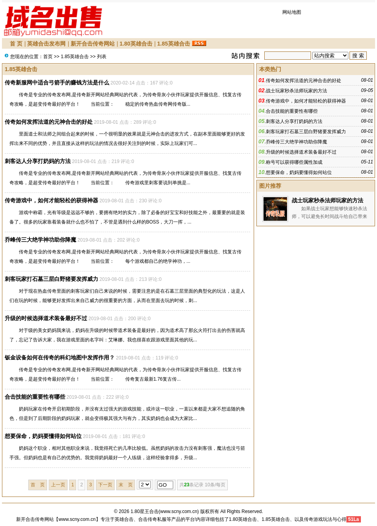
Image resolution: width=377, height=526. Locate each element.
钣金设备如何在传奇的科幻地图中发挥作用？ (60, 357)
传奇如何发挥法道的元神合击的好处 (49, 122)
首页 (48, 56)
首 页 (16, 43)
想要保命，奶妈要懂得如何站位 (43, 436)
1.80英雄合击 (135, 43)
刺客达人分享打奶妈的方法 (38, 161)
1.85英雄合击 (173, 43)
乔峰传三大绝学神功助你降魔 (40, 239)
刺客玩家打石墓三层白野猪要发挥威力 (51, 279)
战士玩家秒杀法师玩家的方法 (296, 90)
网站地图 (291, 12)
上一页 (58, 485)
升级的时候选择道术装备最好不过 (46, 318)
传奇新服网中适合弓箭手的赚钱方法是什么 (57, 82)
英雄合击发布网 (46, 43)
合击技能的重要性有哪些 (35, 397)
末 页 (126, 485)
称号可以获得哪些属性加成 (294, 162)
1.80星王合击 (145, 511)
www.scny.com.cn (178, 511)
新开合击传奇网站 (93, 43)
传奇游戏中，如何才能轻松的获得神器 (51, 200)
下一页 (105, 485)
